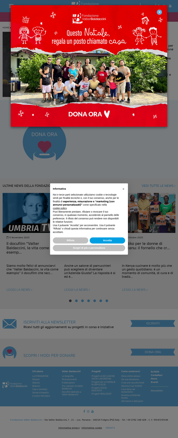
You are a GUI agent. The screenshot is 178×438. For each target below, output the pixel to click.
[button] (123, 189)
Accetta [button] (107, 240)
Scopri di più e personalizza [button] (89, 247)
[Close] (159, 12)
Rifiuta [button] (70, 240)
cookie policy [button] (60, 208)
